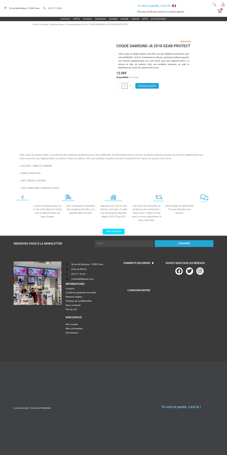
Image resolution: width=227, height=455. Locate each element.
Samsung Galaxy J (59, 24)
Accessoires (158, 19)
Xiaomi (124, 19)
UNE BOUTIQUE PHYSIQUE (113, 201)
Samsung (100, 19)
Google (87, 19)
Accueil (65, 19)
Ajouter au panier (147, 85)
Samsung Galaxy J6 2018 (80, 24)
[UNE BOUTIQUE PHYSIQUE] (113, 197)
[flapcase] (37, 329)
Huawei (113, 19)
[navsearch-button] (214, 5)
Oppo (145, 19)
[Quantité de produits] (125, 86)
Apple (76, 19)
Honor (135, 19)
